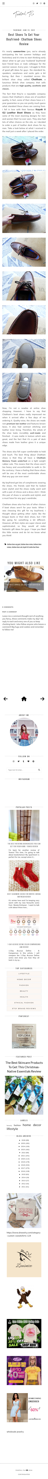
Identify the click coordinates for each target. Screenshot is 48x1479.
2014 (24, 1177)
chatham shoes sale (17, 547)
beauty (24, 991)
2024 (23, 1146)
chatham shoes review (27, 544)
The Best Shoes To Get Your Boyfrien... (24, 585)
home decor (24, 979)
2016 (23, 1171)
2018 (23, 1165)
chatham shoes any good (13, 544)
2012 (24, 1184)
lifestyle (24, 974)
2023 (23, 1149)
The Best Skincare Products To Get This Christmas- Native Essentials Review (24, 1067)
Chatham (36, 79)
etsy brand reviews (24, 1008)
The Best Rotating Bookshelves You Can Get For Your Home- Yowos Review (24, 845)
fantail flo (21, 1470)
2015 (24, 1174)
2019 (23, 1162)
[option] (24, 578)
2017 (23, 1168)
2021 (23, 1156)
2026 (24, 1140)
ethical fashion (24, 1003)
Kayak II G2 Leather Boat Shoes (31, 547)
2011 (24, 1187)
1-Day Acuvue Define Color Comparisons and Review (24, 945)
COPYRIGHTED (24, 1474)
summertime (19, 51)
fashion (24, 985)
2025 (23, 1143)
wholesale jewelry (15, 1431)
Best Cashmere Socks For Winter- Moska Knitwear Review (24, 895)
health (24, 997)
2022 (24, 1153)
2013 (24, 1180)
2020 (23, 1159)
